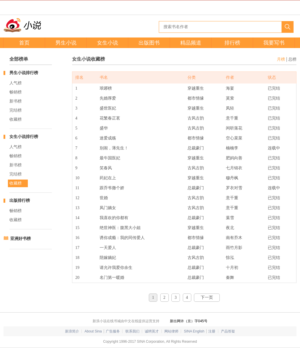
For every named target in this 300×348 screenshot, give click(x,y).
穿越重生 (196, 88)
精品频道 (190, 43)
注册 (211, 331)
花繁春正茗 (110, 118)
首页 (24, 43)
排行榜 (232, 43)
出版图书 (149, 43)
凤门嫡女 (108, 208)
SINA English (194, 331)
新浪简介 (72, 331)
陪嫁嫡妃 (108, 257)
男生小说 (65, 43)
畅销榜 (15, 92)
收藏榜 (15, 119)
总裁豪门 (196, 148)
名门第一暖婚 (112, 277)
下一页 (207, 297)
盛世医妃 (108, 108)
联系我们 (132, 331)
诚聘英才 (152, 331)
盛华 (104, 128)
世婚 (104, 198)
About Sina (93, 331)
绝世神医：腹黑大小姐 (120, 228)
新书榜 (15, 101)
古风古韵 (196, 118)
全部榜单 (18, 59)
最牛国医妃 (110, 158)
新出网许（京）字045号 (188, 321)
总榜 (292, 59)
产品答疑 (228, 331)
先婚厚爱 (108, 98)
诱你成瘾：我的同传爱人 (122, 238)
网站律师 (171, 331)
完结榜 (15, 110)
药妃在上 (108, 178)
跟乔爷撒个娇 (112, 188)
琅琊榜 (106, 88)
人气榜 (15, 83)
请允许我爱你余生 (116, 267)
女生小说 (107, 43)
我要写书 (273, 43)
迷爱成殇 (108, 138)
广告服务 (113, 331)
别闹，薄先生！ (114, 148)
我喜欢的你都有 (114, 218)
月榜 (281, 59)
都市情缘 (196, 98)
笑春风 (106, 168)
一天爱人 (108, 247)
